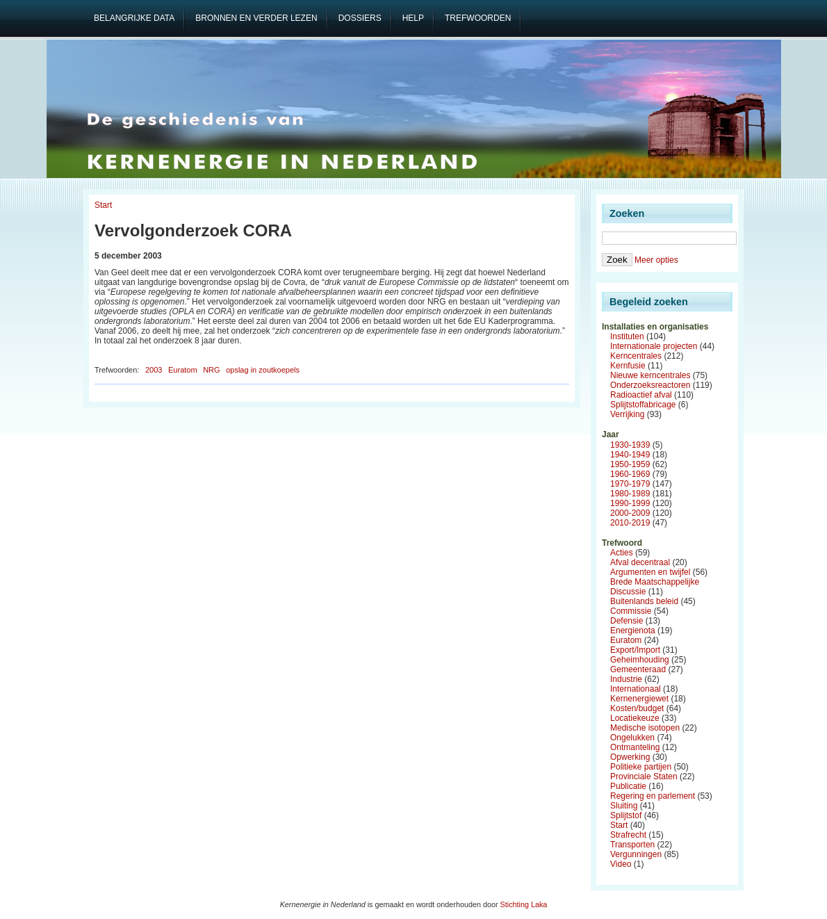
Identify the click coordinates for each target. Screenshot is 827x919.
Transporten (632, 844)
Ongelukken (632, 737)
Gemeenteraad (638, 669)
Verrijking (627, 414)
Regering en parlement (652, 796)
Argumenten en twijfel (650, 572)
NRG (211, 370)
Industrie (626, 679)
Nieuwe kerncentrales (650, 375)
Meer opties (656, 260)
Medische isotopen (645, 728)
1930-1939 (630, 445)
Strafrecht (628, 835)
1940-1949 (630, 455)
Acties (621, 553)
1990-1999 (630, 503)
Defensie (626, 621)
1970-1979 (630, 484)
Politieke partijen (640, 767)
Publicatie (628, 786)
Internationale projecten (653, 346)
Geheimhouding (639, 660)
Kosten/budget (637, 708)
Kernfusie (628, 366)
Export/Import (635, 650)
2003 (153, 370)
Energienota (632, 630)
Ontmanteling (635, 747)
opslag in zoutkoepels (263, 370)
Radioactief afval (641, 395)
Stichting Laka (524, 904)
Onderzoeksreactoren (650, 385)
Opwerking (630, 757)
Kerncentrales (636, 356)
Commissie (630, 611)
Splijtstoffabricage (643, 404)
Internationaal (635, 689)
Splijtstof (625, 815)
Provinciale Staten (644, 776)
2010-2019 (630, 523)
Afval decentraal (640, 562)
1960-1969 (630, 474)
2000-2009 (630, 513)
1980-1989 (630, 493)
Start (103, 205)
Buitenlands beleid (644, 601)
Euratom (182, 370)
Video (620, 864)
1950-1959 (630, 464)
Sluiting (623, 806)
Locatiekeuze (635, 718)
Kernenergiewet (639, 699)
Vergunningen (636, 854)
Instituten (627, 336)
